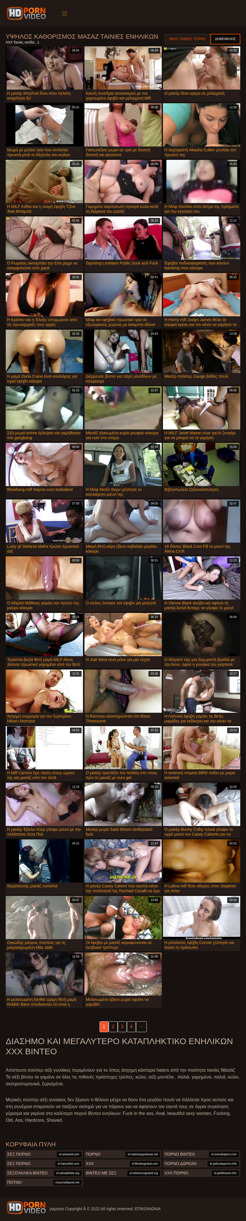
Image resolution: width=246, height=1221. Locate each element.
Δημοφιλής (225, 39)
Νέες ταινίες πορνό (187, 39)
